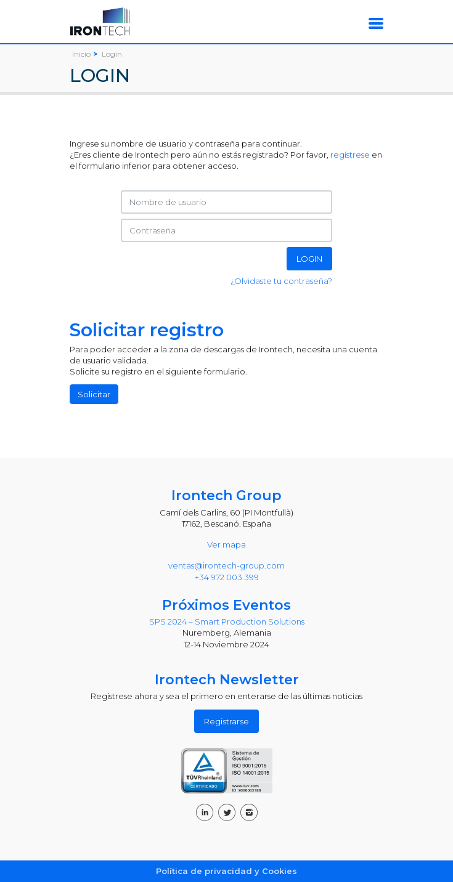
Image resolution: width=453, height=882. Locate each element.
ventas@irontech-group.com (226, 565)
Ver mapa (226, 544)
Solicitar (94, 394)
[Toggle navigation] (376, 23)
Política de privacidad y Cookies (226, 871)
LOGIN (309, 259)
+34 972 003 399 (227, 577)
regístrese (350, 155)
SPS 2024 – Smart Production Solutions (226, 621)
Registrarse (226, 721)
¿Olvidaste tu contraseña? (281, 281)
